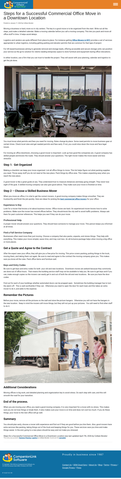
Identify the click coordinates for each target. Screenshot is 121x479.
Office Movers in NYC (81, 40)
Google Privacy (68, 468)
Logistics (34, 438)
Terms (106, 465)
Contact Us (67, 465)
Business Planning (25, 438)
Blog (100, 465)
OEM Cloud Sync (80, 465)
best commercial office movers (73, 199)
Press (79, 468)
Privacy (114, 465)
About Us (93, 465)
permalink (62, 438)
